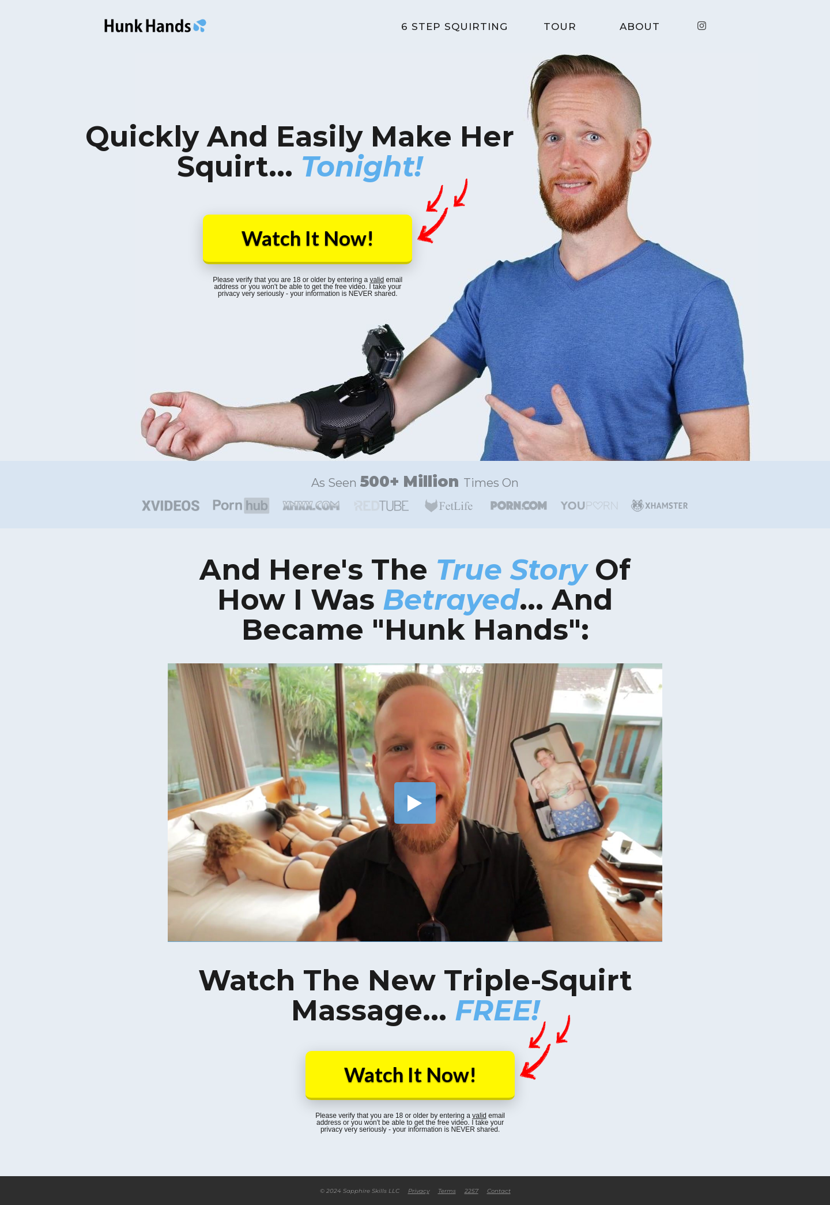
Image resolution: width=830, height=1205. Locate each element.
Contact (499, 1191)
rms (447, 1191)
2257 (471, 1191)
